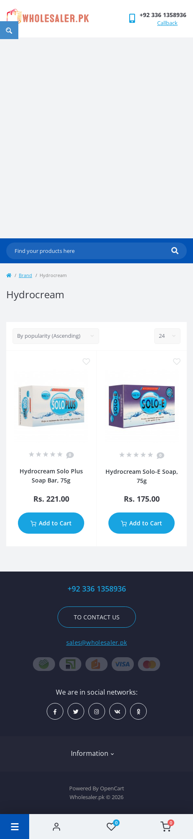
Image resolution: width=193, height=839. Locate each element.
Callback (167, 23)
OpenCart (112, 788)
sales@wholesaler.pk (96, 642)
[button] (163, 14)
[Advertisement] (96, 138)
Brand (25, 275)
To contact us (97, 617)
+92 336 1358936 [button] (97, 589)
